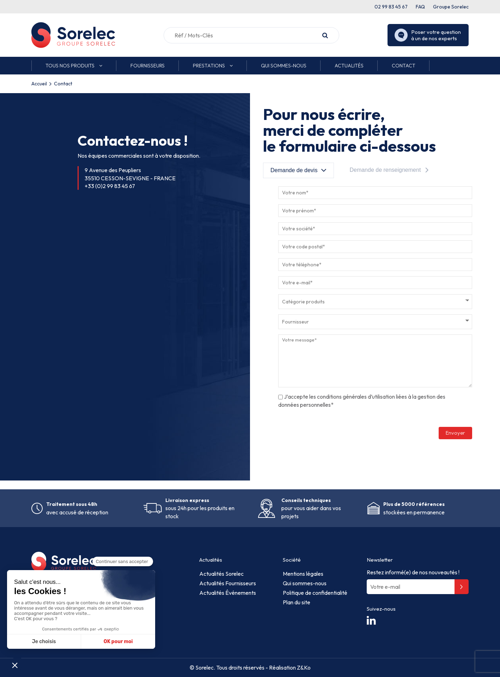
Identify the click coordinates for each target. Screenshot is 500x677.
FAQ (420, 7)
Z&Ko (303, 667)
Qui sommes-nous (305, 583)
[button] (73, 65)
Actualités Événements (227, 592)
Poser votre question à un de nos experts (428, 35)
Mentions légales (303, 573)
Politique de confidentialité (315, 592)
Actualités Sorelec (221, 573)
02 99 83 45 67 (391, 7)
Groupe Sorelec (451, 7)
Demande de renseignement (385, 170)
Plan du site (296, 602)
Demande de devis (293, 170)
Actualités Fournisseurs (227, 583)
